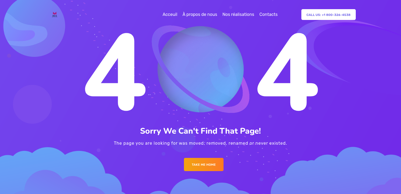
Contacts (268, 14)
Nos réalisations (238, 14)
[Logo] (55, 14)
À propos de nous (200, 14)
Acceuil (170, 14)
